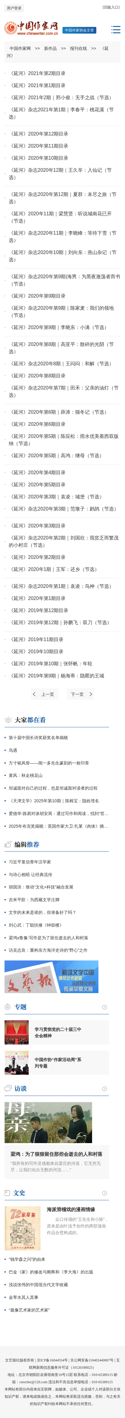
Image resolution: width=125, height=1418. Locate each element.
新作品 (50, 48)
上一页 (47, 694)
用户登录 (14, 8)
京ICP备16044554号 (52, 1360)
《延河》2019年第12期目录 (38, 610)
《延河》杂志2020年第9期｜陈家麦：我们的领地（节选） (61, 311)
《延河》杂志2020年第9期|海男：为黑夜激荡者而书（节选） (64, 280)
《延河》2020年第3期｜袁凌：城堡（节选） (56, 496)
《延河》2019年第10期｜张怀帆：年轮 (50, 663)
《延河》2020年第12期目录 (38, 133)
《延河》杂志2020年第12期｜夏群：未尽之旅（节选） (63, 198)
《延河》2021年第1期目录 (37, 85)
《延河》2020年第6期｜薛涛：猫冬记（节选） (59, 412)
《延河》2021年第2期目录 (37, 73)
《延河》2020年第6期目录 (37, 424)
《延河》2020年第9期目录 (37, 295)
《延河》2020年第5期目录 (37, 484)
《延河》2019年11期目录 (36, 639)
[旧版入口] (111, 7)
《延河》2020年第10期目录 (38, 158)
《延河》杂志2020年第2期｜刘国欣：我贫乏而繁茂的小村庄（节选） (64, 541)
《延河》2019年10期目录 (36, 651)
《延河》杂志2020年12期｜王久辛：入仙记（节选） (60, 174)
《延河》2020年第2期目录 (37, 557)
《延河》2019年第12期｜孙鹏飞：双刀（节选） (60, 622)
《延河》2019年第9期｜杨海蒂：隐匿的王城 (56, 675)
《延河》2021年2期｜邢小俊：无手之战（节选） (61, 97)
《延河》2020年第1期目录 (37, 598)
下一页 (77, 694)
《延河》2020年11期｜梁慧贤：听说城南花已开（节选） (60, 217)
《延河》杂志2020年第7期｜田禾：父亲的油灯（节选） (64, 391)
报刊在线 (78, 48)
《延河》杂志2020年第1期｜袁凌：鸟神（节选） (61, 586)
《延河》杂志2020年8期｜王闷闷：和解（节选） (61, 363)
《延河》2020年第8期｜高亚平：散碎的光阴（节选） (61, 348)
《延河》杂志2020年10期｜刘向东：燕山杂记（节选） (63, 256)
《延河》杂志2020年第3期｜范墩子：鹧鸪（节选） (64, 508)
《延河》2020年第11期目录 (38, 145)
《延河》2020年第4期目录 (37, 472)
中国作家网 (20, 48)
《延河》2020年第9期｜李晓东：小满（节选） (59, 327)
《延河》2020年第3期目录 (37, 525)
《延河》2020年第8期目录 (37, 375)
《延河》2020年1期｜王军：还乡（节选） (54, 569)
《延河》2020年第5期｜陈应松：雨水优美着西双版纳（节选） (64, 440)
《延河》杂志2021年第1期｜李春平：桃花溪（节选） (61, 113)
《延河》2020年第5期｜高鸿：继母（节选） (56, 455)
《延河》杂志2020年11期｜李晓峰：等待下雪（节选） (63, 236)
